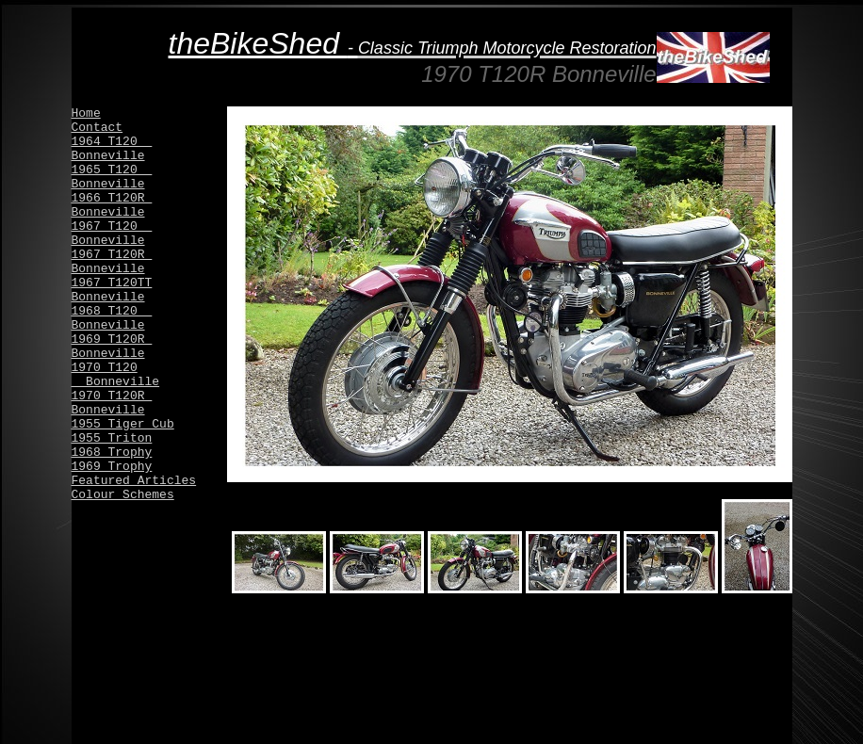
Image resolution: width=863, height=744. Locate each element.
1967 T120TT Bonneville (112, 290)
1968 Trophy (112, 452)
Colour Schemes (123, 495)
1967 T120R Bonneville (112, 262)
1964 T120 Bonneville (112, 149)
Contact (97, 128)
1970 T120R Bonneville (112, 403)
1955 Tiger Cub (123, 424)
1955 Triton (112, 438)
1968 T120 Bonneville (112, 318)
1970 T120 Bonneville (116, 375)
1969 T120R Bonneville (112, 346)
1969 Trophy (112, 467)
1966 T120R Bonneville (112, 205)
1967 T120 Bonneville (112, 233)
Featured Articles (134, 481)
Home (86, 113)
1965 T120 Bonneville (112, 177)
